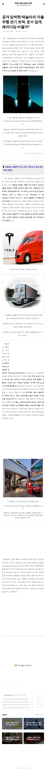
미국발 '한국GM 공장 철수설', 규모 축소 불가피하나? (17, 702)
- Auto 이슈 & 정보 (9, 695)
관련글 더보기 (39, 715)
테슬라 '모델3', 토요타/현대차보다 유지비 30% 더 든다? (17, 707)
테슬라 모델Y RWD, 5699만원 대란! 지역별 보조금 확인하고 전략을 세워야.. (17, 699)
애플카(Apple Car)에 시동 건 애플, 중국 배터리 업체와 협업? (17, 704)
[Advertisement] (27, 356)
